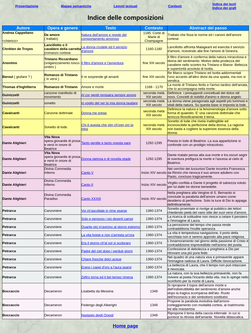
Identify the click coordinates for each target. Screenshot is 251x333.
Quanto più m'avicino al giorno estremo (110, 227)
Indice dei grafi (224, 8)
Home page (125, 326)
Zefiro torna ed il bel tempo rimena (107, 277)
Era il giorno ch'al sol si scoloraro (106, 243)
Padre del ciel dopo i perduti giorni (107, 251)
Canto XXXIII (91, 199)
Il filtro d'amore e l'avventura (102, 63)
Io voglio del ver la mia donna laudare (109, 103)
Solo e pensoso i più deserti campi (107, 219)
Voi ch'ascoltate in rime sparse (104, 211)
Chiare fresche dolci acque (101, 259)
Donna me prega (94, 113)
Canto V (87, 173)
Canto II (87, 185)
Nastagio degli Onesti (97, 315)
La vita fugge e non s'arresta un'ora (107, 235)
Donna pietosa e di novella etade (106, 159)
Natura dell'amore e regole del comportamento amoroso (104, 37)
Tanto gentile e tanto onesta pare (106, 143)
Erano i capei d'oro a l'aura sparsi (106, 267)
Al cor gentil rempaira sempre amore (108, 95)
